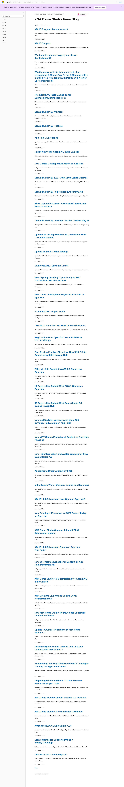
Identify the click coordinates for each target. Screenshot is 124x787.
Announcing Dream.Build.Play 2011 (53, 471)
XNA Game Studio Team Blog (55, 14)
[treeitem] (13, 19)
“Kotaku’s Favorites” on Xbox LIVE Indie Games (60, 325)
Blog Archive (43, 14)
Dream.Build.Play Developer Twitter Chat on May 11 (62, 220)
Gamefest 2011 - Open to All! (50, 311)
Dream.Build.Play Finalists (49, 126)
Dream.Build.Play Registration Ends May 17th (59, 192)
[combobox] (13, 16)
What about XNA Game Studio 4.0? (53, 726)
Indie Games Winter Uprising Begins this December (62, 485)
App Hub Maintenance (46, 138)
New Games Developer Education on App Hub (59, 163)
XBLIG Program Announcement (51, 29)
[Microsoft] (3, 2)
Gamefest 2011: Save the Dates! (51, 265)
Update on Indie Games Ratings (51, 251)
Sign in (120, 2)
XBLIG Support (43, 43)
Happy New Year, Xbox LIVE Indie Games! (57, 152)
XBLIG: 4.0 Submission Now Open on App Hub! (60, 499)
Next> (36, 768)
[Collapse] (23, 12)
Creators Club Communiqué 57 (51, 754)
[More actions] (88, 14)
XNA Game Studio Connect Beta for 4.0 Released (60, 697)
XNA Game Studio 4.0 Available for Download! (59, 711)
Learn (36, 14)
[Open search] (116, 2)
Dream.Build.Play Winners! (49, 112)
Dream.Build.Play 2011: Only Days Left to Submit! (61, 178)
